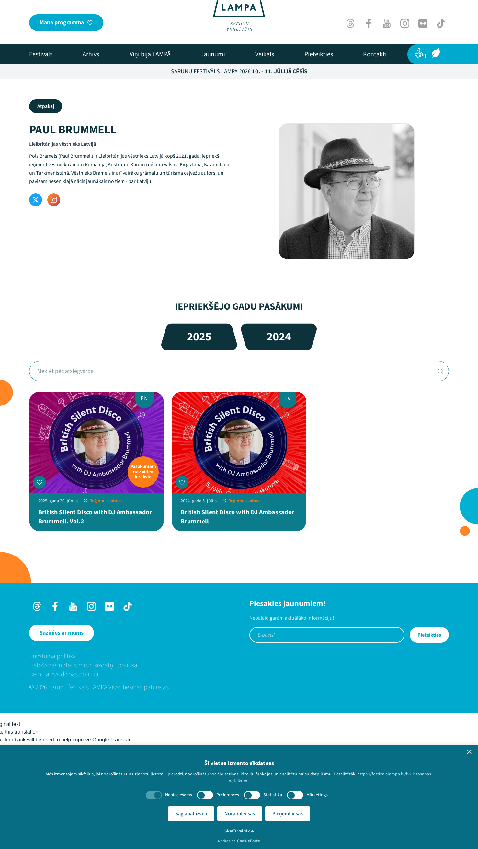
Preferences (227, 795)
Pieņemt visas (287, 813)
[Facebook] (368, 23)
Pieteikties (429, 634)
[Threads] (350, 23)
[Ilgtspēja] (436, 53)
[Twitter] (35, 199)
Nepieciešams (178, 795)
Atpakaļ (45, 106)
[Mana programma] (66, 22)
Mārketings (317, 795)
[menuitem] (40, 54)
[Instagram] (405, 23)
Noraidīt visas (239, 813)
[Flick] (423, 23)
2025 (199, 336)
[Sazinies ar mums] (61, 633)
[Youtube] (386, 23)
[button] (469, 752)
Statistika (272, 795)
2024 (279, 336)
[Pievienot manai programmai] (39, 482)
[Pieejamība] (420, 53)
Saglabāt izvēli (191, 813)
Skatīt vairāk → (239, 831)
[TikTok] (441, 23)
